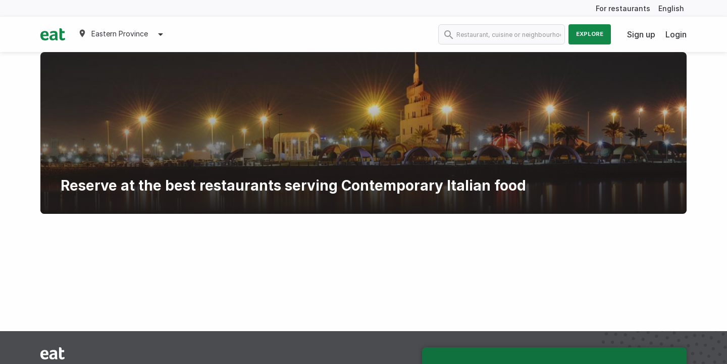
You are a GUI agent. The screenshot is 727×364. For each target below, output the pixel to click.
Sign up (641, 34)
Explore (589, 33)
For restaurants (623, 8)
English (671, 8)
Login (676, 34)
